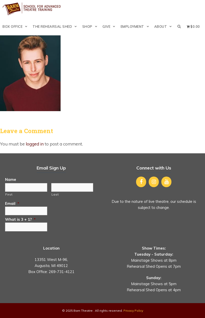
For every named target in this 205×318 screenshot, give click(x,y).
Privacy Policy (133, 310)
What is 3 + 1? (20, 219)
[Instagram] (154, 182)
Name (10, 179)
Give (110, 26)
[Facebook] (141, 182)
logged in (35, 143)
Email (12, 203)
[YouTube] (166, 182)
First (8, 194)
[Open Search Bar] (179, 26)
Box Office (16, 26)
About (164, 26)
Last (55, 194)
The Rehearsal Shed (56, 26)
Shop (91, 26)
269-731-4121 (61, 271)
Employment (136, 26)
